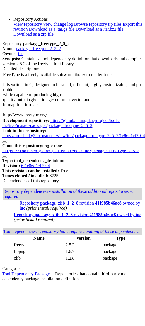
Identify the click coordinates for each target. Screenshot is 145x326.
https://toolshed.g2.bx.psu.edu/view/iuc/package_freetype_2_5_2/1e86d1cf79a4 (73, 135)
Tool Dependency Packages (27, 273)
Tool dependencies (71, 231)
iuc (20, 53)
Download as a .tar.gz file (52, 29)
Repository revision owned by (77, 214)
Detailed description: (21, 68)
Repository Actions (30, 19)
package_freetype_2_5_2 (38, 48)
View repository (27, 24)
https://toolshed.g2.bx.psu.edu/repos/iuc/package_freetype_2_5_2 (70, 150)
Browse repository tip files (98, 24)
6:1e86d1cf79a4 (35, 165)
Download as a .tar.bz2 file (100, 29)
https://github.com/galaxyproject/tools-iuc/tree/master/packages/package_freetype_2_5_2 (61, 123)
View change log (58, 24)
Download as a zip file (33, 34)
